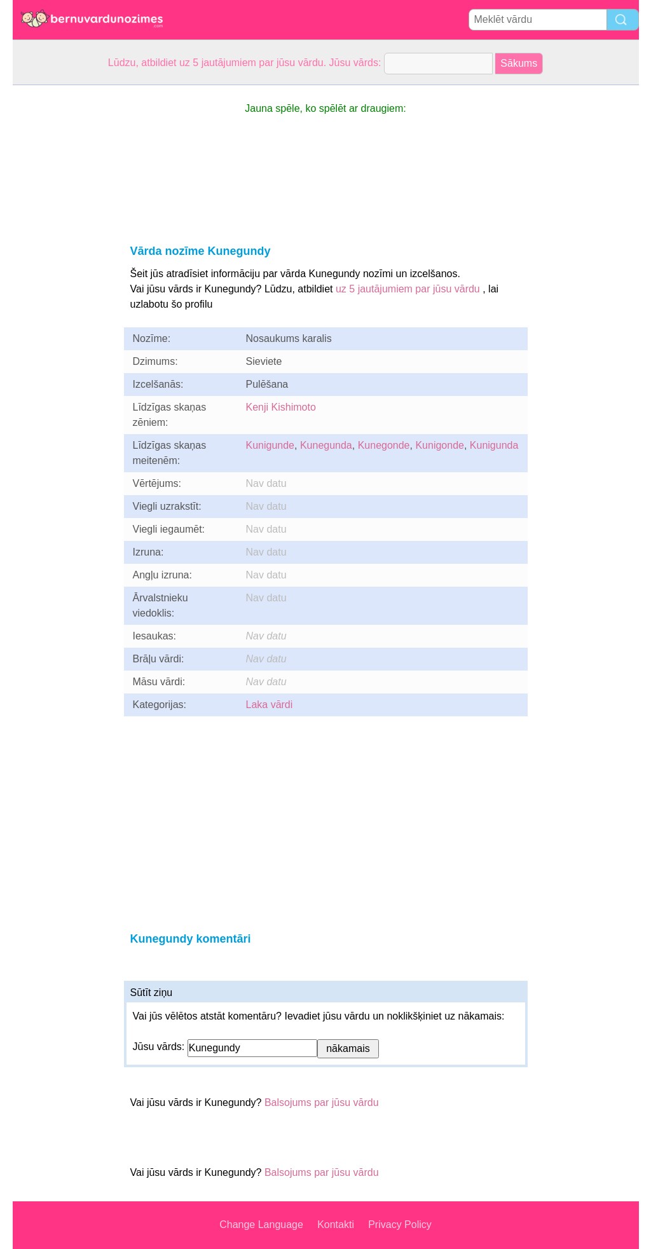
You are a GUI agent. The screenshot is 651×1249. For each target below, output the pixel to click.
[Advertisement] (63, 276)
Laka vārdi (269, 704)
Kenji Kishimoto (281, 407)
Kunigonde (439, 445)
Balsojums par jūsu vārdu (321, 1102)
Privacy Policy (400, 1224)
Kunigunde (270, 445)
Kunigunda (494, 445)
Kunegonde (384, 445)
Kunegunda (326, 445)
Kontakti (335, 1224)
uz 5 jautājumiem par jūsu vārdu (408, 288)
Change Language (261, 1224)
